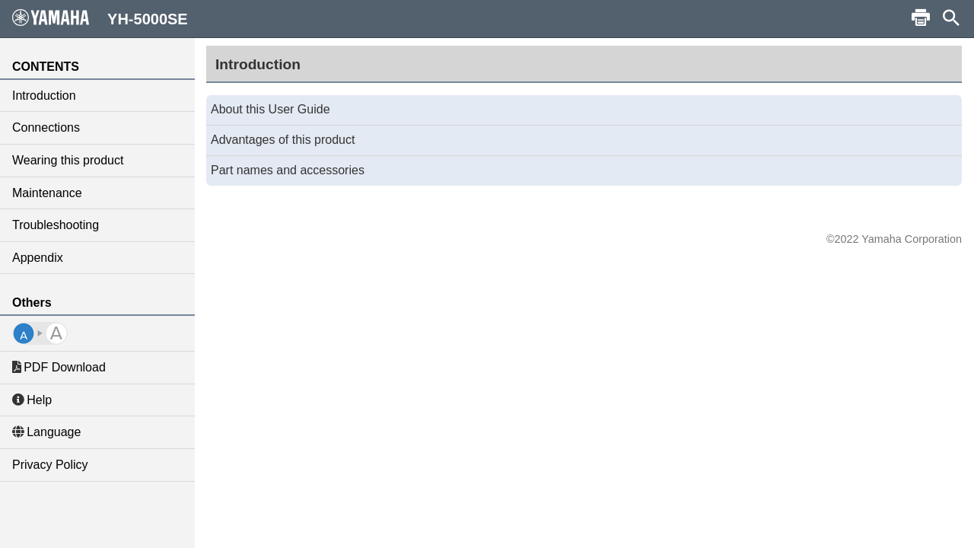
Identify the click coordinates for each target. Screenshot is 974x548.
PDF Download (59, 367)
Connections (46, 127)
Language (46, 431)
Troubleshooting (55, 224)
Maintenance (47, 192)
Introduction (44, 95)
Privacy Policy (50, 464)
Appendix (37, 257)
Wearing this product (67, 160)
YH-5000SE (100, 18)
